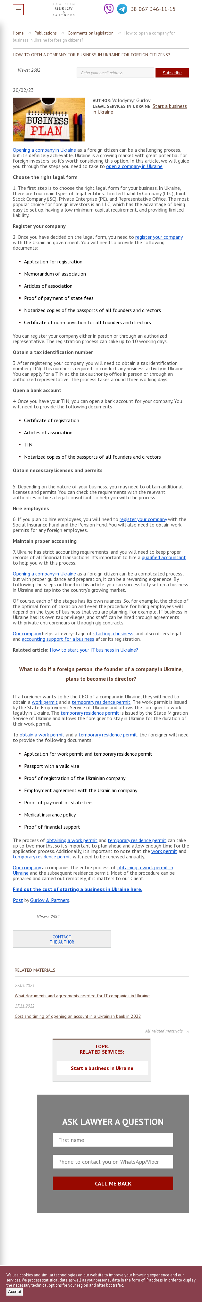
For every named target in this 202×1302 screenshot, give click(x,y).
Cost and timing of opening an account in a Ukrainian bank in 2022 (78, 1016)
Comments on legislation (91, 33)
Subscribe (172, 72)
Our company (27, 633)
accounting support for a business (58, 639)
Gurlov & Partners (49, 900)
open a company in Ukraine (134, 166)
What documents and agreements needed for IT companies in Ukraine (82, 996)
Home (18, 33)
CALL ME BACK (113, 1183)
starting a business (113, 633)
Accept (14, 1291)
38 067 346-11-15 (153, 8)
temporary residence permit (101, 702)
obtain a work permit (42, 734)
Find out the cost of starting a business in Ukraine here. (77, 889)
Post (18, 900)
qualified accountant (164, 557)
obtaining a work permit (71, 840)
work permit (45, 702)
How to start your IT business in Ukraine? (94, 650)
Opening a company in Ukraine (44, 150)
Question (184, 9)
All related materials (164, 1031)
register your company (158, 237)
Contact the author (62, 939)
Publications (46, 33)
